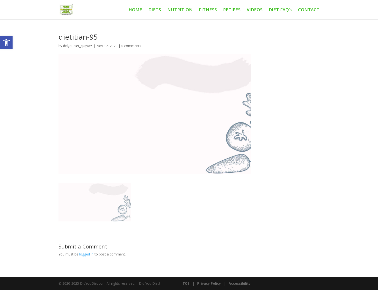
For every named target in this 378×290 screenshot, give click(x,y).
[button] (6, 42)
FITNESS (208, 10)
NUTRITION (180, 10)
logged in (86, 254)
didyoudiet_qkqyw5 (78, 45)
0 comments (131, 45)
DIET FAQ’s (280, 10)
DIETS (154, 10)
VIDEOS (254, 10)
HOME (135, 10)
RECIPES (231, 10)
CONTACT (309, 10)
